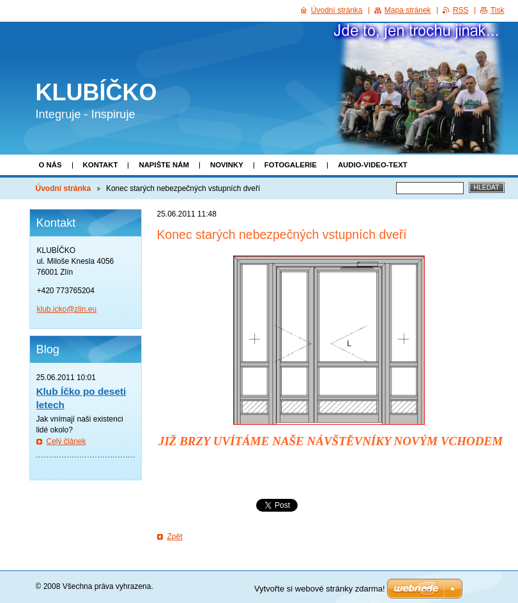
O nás (50, 165)
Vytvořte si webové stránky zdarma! (319, 588)
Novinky (226, 165)
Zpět (175, 536)
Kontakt (100, 165)
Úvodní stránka (63, 188)
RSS (461, 10)
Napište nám (163, 165)
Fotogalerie (290, 165)
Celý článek (66, 441)
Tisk (498, 10)
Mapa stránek (408, 10)
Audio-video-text (373, 165)
